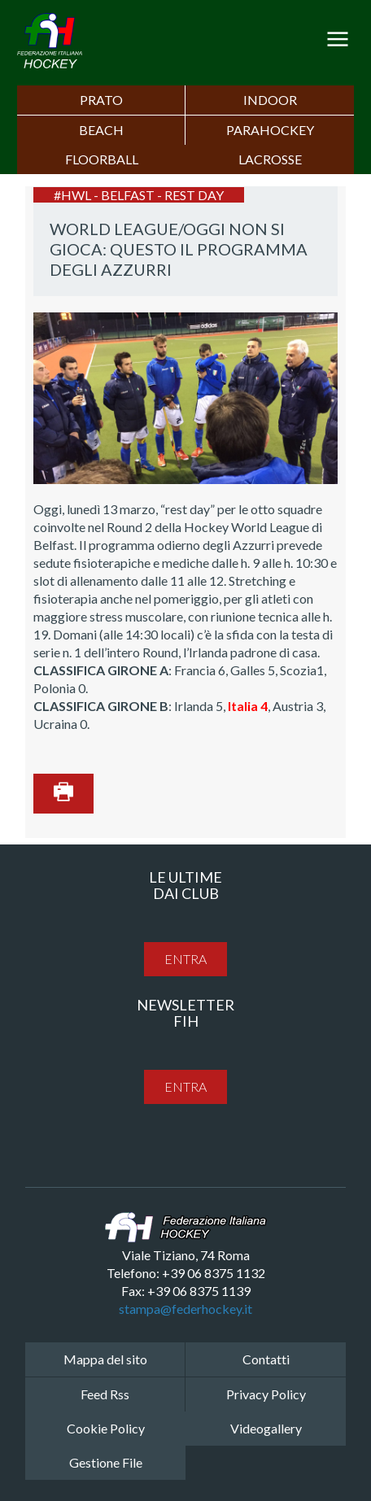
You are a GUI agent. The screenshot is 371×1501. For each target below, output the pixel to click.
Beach (101, 129)
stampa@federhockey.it (185, 1308)
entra (185, 958)
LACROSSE (270, 159)
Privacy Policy (266, 1394)
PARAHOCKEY (270, 129)
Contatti (266, 1359)
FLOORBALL (101, 159)
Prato (101, 99)
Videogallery (266, 1428)
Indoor (270, 99)
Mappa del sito (105, 1359)
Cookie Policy (106, 1428)
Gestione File (105, 1462)
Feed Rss (105, 1394)
